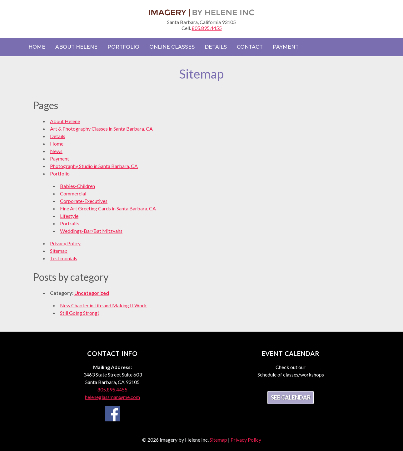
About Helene (76, 47)
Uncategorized (91, 293)
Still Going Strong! (79, 313)
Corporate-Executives (83, 201)
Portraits (69, 223)
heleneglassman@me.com (112, 397)
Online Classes (172, 47)
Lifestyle (69, 216)
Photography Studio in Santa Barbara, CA (94, 166)
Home (36, 47)
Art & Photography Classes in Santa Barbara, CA (101, 129)
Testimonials (63, 258)
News (56, 151)
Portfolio (123, 47)
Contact (250, 47)
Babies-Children (77, 186)
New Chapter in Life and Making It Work (103, 305)
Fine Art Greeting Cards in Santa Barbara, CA (108, 208)
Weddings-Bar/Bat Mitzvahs (91, 231)
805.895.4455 (207, 28)
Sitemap (58, 251)
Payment (286, 47)
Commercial (73, 193)
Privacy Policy (65, 243)
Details (216, 47)
